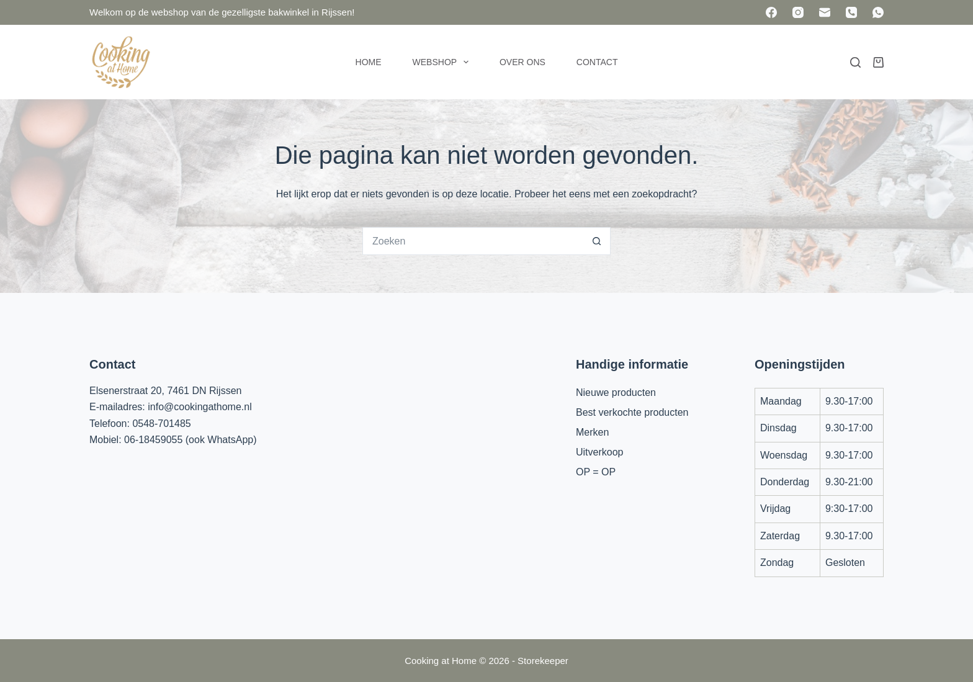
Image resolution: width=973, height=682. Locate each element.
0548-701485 (161, 423)
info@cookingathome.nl (199, 407)
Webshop (443, 62)
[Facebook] (771, 12)
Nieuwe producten (616, 392)
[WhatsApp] (878, 12)
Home (369, 62)
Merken (592, 432)
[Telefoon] (851, 12)
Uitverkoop (599, 452)
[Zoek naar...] (472, 241)
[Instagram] (798, 12)
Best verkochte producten (632, 412)
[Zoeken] (855, 62)
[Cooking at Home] (120, 62)
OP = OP (596, 472)
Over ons (522, 62)
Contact (597, 62)
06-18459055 (153, 439)
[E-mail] (824, 12)
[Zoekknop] (597, 241)
